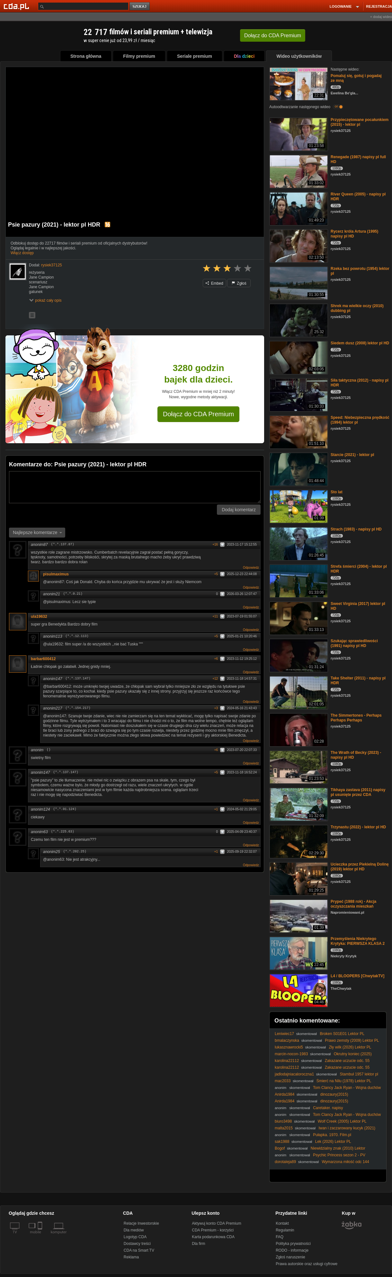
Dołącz (272, 35)
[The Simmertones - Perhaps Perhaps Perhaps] (298, 729)
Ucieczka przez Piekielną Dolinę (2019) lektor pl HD (360, 866)
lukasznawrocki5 (289, 1047)
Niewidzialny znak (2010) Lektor (338, 1148)
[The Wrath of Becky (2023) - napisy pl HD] (298, 766)
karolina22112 (287, 1060)
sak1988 (282, 1141)
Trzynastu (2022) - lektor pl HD (358, 827)
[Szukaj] (83, 6)
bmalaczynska (287, 1040)
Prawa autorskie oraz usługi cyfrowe (306, 1264)
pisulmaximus (56, 574)
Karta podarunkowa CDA (213, 1237)
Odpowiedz (251, 567)
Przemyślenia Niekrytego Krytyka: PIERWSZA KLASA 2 (358, 941)
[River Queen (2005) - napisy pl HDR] (298, 208)
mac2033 (282, 1081)
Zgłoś (239, 283)
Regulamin (285, 1230)
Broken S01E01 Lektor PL (342, 1033)
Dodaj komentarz (239, 509)
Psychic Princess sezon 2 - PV (339, 1155)
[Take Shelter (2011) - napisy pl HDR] (298, 692)
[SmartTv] (40, 1236)
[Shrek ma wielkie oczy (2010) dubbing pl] (298, 320)
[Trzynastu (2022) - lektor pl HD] (298, 841)
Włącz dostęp (22, 253)
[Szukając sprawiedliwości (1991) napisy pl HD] (298, 655)
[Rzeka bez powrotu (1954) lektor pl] (298, 282)
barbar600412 (43, 659)
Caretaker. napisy (328, 1108)
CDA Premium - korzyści (213, 1230)
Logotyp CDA (135, 1237)
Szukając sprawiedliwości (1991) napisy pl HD (354, 643)
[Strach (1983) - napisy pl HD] (298, 543)
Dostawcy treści (137, 1243)
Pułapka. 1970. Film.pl (332, 1135)
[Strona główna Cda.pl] (17, 6)
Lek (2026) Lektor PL (333, 1141)
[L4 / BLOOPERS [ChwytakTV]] (298, 990)
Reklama (131, 1257)
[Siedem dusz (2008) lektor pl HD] (298, 357)
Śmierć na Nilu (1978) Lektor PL (343, 1081)
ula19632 (39, 616)
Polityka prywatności (293, 1243)
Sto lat (337, 492)
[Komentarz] (135, 487)
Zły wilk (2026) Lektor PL (350, 1047)
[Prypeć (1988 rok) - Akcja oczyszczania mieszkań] (298, 915)
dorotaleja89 (285, 1162)
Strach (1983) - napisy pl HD (356, 529)
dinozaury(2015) (334, 1094)
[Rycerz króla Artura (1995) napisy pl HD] (298, 245)
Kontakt (282, 1223)
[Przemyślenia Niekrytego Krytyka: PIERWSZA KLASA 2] (298, 952)
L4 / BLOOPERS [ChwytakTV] (357, 976)
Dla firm (198, 1243)
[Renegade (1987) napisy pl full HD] (298, 171)
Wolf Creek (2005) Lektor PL (342, 1121)
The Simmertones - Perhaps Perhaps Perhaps (356, 717)
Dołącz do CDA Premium (198, 414)
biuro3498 (283, 1121)
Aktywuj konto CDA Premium (216, 1223)
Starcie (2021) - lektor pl (352, 455)
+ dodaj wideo (381, 17)
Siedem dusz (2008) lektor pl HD (360, 343)
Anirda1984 (284, 1094)
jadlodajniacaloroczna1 (294, 1074)
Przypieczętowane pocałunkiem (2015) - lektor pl (359, 122)
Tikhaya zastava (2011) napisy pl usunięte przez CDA (358, 792)
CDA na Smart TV (139, 1250)
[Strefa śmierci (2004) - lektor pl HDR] (298, 580)
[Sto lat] (298, 506)
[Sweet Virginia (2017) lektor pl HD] (298, 617)
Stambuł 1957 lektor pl (359, 1074)
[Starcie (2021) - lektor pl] (298, 469)
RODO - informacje (292, 1250)
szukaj (140, 6)
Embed (214, 283)
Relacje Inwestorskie (141, 1223)
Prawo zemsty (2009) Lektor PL (352, 1040)
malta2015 (284, 1128)
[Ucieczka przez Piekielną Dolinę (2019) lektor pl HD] (298, 878)
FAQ (279, 1237)
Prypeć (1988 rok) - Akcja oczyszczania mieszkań (353, 904)
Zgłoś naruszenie (290, 1257)
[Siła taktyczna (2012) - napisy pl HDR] (298, 394)
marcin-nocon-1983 (291, 1054)
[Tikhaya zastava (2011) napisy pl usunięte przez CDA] (298, 804)
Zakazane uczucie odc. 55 (347, 1060)
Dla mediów (134, 1230)
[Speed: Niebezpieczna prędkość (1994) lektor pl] (298, 431)
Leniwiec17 (284, 1033)
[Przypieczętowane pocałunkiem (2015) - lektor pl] (298, 133)
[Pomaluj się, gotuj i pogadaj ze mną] (298, 83)
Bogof (280, 1148)
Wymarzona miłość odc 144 (345, 1162)
